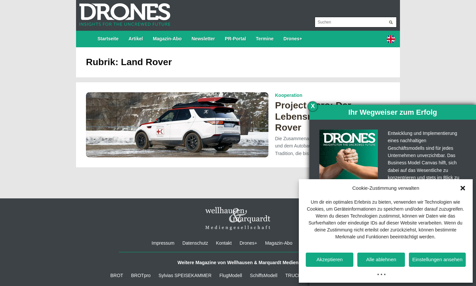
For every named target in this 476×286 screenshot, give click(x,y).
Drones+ (293, 38)
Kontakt (223, 243)
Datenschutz (195, 243)
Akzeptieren (329, 259)
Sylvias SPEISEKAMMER (185, 275)
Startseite (108, 38)
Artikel (136, 38)
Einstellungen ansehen (437, 259)
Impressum (163, 243)
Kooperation (288, 95)
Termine (264, 38)
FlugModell (230, 275)
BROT (116, 275)
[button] (462, 188)
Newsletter (203, 38)
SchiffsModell (263, 275)
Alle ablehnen (381, 259)
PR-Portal (235, 38)
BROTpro (141, 275)
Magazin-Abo (167, 38)
